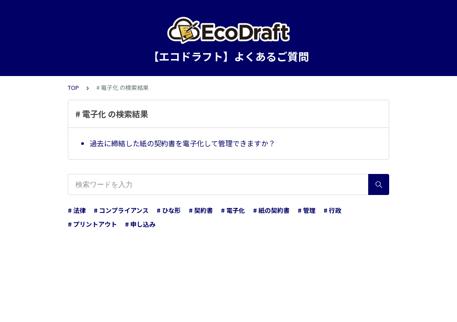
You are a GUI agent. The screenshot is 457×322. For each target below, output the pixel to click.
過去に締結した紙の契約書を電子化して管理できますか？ (182, 143)
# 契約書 (201, 210)
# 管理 (307, 210)
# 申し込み (140, 224)
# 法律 (77, 210)
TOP (73, 87)
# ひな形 (169, 210)
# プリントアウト (92, 224)
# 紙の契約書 (271, 210)
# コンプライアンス (121, 210)
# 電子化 (233, 210)
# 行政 (332, 210)
